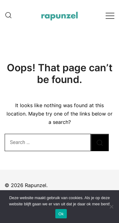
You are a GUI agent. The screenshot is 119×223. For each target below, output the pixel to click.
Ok (61, 214)
